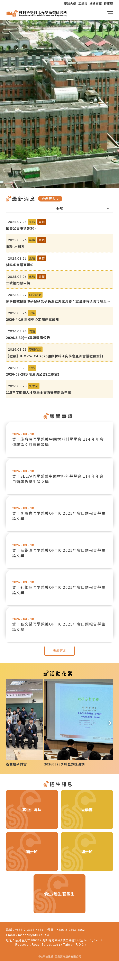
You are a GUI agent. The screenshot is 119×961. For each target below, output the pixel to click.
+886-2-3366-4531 (29, 929)
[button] (9, 723)
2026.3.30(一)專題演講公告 (28, 337)
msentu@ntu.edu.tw (33, 935)
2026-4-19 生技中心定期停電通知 (32, 319)
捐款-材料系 (15, 246)
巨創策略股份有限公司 (68, 956)
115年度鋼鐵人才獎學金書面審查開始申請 (38, 392)
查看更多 (51, 198)
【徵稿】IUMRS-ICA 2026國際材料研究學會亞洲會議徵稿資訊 (54, 355)
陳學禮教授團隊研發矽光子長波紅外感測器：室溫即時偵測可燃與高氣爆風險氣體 (58, 301)
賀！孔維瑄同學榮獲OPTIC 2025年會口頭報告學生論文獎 (59, 589)
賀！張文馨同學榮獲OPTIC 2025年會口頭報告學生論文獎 (59, 626)
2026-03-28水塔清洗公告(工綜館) (33, 374)
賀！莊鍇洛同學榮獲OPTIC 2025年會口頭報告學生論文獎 (59, 552)
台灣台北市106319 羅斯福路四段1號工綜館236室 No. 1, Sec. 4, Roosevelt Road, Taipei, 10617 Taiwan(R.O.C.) (59, 942)
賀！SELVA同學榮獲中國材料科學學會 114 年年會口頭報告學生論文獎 (58, 478)
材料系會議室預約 (20, 264)
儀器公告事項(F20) (21, 228)
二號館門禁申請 (18, 282)
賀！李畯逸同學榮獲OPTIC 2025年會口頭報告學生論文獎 (59, 515)
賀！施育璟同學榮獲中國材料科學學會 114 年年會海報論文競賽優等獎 (58, 441)
